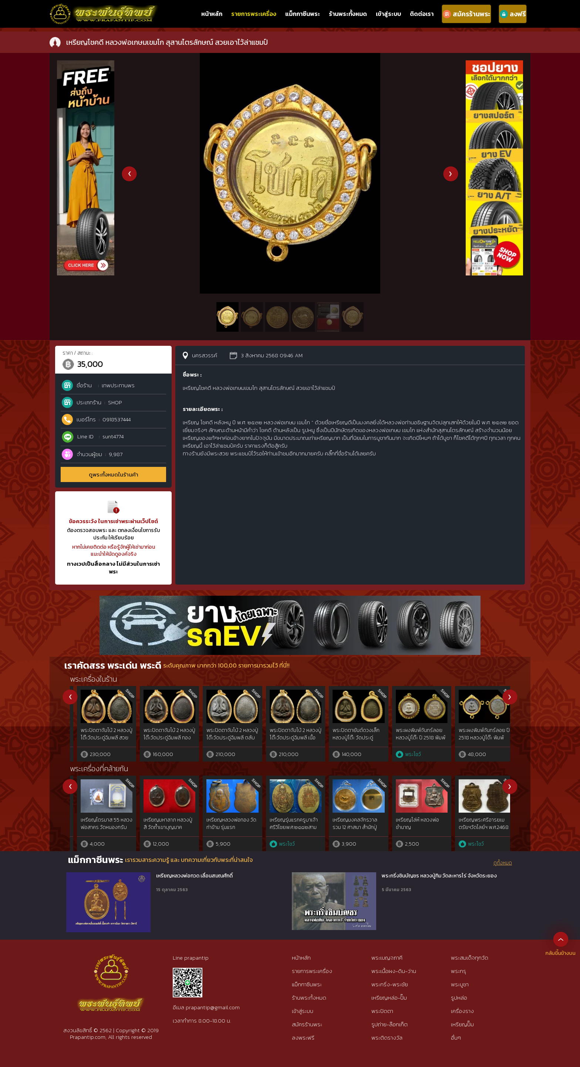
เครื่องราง (462, 1011)
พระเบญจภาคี (386, 957)
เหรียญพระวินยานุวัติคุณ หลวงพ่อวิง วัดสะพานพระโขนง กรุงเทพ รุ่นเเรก (477, 831)
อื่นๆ (456, 1037)
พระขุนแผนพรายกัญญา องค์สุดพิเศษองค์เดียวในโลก (351, 737)
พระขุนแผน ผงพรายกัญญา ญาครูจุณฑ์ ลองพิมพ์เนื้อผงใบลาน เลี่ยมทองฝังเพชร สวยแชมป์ (99, 741)
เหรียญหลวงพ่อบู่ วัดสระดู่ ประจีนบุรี (411, 823)
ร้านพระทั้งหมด (348, 13)
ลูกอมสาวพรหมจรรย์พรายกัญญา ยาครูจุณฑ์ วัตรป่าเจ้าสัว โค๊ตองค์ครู (288, 737)
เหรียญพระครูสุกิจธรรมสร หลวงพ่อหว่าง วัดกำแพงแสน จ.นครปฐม (159, 831)
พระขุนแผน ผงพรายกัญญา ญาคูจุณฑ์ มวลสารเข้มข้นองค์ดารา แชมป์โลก (161, 741)
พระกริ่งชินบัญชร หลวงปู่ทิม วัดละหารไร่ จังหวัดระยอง (439, 876)
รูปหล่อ (459, 997)
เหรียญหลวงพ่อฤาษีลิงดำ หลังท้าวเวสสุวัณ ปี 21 (351, 823)
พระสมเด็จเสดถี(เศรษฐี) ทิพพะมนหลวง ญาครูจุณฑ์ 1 (477, 737)
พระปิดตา (382, 1011)
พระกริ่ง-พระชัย (389, 984)
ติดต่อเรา (422, 13)
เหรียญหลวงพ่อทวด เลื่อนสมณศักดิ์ (194, 876)
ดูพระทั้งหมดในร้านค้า (113, 474)
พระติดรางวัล (386, 1037)
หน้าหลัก (211, 13)
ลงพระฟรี (303, 1037)
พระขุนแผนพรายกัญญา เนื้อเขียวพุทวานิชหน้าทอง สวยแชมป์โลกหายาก (225, 741)
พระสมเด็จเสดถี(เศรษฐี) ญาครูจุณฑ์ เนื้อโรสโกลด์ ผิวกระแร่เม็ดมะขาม (415, 737)
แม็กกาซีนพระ (302, 13)
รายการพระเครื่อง (253, 13)
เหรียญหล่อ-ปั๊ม (389, 997)
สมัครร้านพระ (307, 1024)
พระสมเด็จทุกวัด (469, 957)
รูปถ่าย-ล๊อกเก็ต (389, 1024)
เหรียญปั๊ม (462, 1024)
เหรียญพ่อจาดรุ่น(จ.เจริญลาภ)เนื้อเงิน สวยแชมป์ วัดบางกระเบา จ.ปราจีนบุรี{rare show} (288, 831)
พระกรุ (458, 971)
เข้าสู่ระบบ (388, 13)
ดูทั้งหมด (502, 863)
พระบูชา (460, 984)
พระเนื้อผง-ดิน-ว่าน (393, 971)
